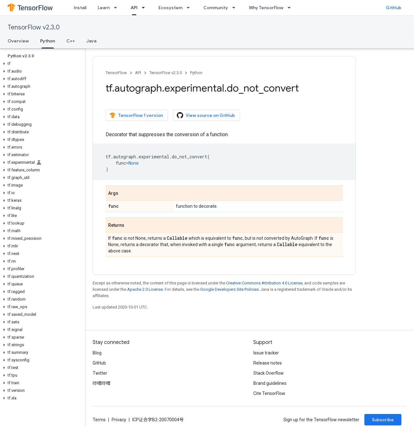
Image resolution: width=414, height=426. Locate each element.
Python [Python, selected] (47, 41)
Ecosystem (170, 7)
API (138, 72)
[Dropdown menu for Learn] (117, 7)
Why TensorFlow (266, 7)
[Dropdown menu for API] (145, 7)
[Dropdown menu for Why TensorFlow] (291, 7)
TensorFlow (116, 72)
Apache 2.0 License (145, 289)
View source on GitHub (206, 115)
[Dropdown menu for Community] (235, 7)
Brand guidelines (270, 383)
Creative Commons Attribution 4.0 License (264, 283)
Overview (18, 41)
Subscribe (383, 420)
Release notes (267, 363)
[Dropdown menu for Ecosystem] (190, 7)
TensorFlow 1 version (136, 115)
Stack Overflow (268, 373)
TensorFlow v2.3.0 (34, 27)
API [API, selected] (134, 7)
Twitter (100, 373)
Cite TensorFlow (269, 393)
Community (215, 7)
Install (80, 7)
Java (91, 41)
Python (196, 72)
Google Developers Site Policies (229, 289)
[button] (41, 63)
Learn (104, 7)
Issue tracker (266, 352)
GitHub (393, 7)
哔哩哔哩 (101, 383)
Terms (99, 419)
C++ (70, 41)
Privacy (119, 419)
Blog (97, 352)
